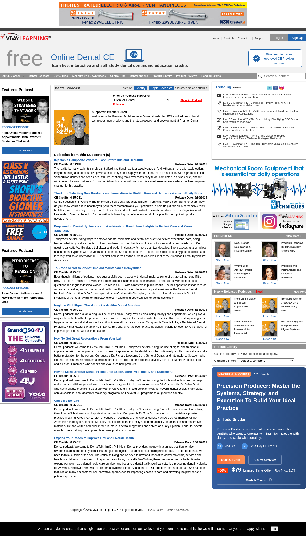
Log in (278, 38)
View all (236, 87)
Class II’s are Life (66, 400)
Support (259, 38)
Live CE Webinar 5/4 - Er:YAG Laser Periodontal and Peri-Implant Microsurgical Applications (260, 112)
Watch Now (25, 150)
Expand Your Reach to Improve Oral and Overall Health (94, 438)
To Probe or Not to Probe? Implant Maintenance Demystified (97, 268)
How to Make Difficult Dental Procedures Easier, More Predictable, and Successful (113, 371)
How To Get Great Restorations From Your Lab (88, 338)
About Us (228, 38)
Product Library (162, 76)
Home (216, 38)
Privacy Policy (154, 509)
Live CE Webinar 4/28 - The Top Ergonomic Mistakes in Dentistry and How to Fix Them (260, 145)
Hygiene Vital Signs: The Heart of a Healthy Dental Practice (97, 305)
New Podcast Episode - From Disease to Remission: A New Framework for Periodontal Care (257, 96)
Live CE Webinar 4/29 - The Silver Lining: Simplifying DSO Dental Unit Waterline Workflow (260, 120)
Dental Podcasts (39, 76)
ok (274, 529)
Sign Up (297, 38)
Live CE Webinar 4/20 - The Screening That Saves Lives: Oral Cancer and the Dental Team (258, 128)
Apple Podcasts (161, 88)
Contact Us (244, 38)
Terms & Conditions (177, 509)
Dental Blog (61, 76)
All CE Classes (11, 76)
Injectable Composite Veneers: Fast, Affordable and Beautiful (98, 160)
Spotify (140, 88)
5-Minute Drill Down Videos (89, 76)
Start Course (230, 459)
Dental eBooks (139, 76)
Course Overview (265, 459)
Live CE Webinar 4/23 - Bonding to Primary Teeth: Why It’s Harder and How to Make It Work (256, 104)
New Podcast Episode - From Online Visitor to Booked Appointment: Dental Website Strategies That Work (254, 137)
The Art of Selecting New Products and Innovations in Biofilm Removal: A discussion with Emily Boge (128, 193)
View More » (293, 235)
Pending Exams (211, 76)
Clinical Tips (117, 76)
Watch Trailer (259, 480)
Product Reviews (186, 76)
